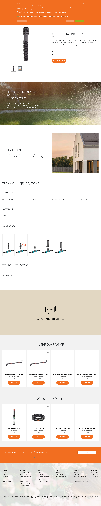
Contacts (58, 479)
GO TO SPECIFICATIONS (59, 61)
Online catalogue (6, 481)
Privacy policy (94, 474)
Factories (76, 479)
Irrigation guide (59, 474)
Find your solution (24, 472)
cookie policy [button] (26, 8)
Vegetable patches (25, 479)
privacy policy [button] (63, 5)
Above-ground (6, 474)
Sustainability (77, 474)
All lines (4, 472)
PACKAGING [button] (7, 275)
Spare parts (58, 472)
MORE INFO (14, 382)
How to (13, 114)
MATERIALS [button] (7, 209)
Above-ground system (43, 481)
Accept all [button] (79, 21)
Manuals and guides (61, 476)
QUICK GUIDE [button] (8, 226)
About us (76, 472)
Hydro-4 (40, 472)
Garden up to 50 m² (25, 481)
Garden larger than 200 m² (26, 485)
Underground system (43, 476)
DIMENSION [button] (7, 192)
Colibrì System (41, 474)
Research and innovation (80, 476)
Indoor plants (23, 474)
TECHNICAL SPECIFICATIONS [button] (15, 265)
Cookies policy (95, 472)
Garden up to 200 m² (25, 483)
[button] (44, 68)
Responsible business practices (81, 481)
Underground (5, 479)
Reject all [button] (70, 21)
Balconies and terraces (25, 476)
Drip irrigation (5, 476)
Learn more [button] (21, 21)
